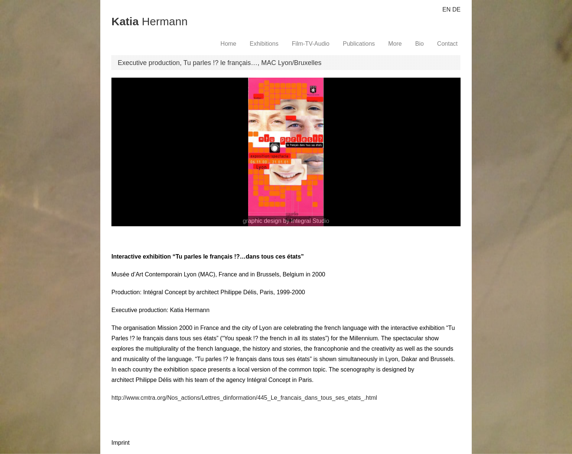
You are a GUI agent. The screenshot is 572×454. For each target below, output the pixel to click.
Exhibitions (264, 43)
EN (446, 9)
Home (229, 43)
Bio (419, 43)
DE (456, 9)
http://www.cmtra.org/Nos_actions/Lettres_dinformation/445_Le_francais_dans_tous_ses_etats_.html (244, 398)
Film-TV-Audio (310, 43)
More (395, 43)
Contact (447, 43)
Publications (359, 43)
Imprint (120, 443)
